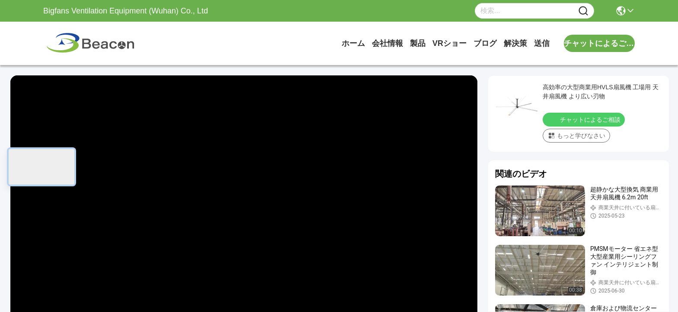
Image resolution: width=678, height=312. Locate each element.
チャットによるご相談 (584, 119)
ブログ (485, 43)
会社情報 (387, 43)
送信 (542, 43)
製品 (417, 43)
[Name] (583, 11)
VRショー (449, 43)
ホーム (353, 43)
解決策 (515, 43)
